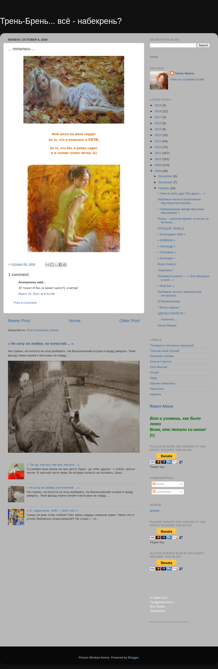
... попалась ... (168, 319)
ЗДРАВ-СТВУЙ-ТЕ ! (171, 313)
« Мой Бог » (166, 286)
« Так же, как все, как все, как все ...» (53, 464)
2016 (158, 123)
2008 (158, 171)
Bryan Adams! (167, 264)
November (165, 182)
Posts (158, 484)
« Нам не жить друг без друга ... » (181, 193)
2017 (158, 117)
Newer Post (19, 320)
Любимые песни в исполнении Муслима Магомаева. (179, 201)
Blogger (133, 657)
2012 (158, 147)
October (164, 188)
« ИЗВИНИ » (167, 240)
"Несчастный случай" (165, 351)
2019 (158, 105)
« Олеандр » (167, 246)
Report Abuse (161, 406)
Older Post (129, 320)
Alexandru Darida (161, 356)
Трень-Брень (184, 73)
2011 (158, 153)
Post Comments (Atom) (43, 330)
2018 (158, 111)
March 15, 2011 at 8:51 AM (36, 294)
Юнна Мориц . (168, 325)
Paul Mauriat (158, 367)
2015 (158, 129)
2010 (158, 159)
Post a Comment (25, 302)
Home (74, 320)
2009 (158, 165)
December (165, 176)
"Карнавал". (166, 270)
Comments (162, 491)
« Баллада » (166, 258)
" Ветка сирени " (169, 307)
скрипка (155, 394)
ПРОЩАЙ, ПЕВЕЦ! (171, 228)
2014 (158, 135)
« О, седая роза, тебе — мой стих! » (52, 510)
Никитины (157, 388)
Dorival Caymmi (160, 361)
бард (153, 378)
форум (154, 510)
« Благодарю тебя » (172, 234)
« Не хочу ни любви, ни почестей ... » (40, 344)
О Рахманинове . (170, 301)
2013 (158, 141)
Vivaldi (154, 372)
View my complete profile (187, 79)
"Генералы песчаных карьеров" (172, 345)
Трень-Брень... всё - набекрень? (61, 21)
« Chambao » (167, 252)
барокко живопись (163, 383)
